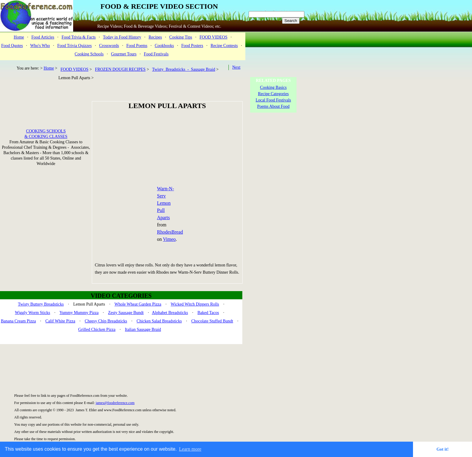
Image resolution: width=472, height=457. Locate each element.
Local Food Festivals (273, 100)
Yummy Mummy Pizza (79, 312)
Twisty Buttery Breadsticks (41, 304)
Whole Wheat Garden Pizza (137, 304)
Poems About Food (273, 106)
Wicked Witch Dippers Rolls (195, 304)
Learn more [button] (190, 449)
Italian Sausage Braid (143, 329)
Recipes (155, 37)
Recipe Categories (273, 94)
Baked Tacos (208, 312)
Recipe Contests (224, 45)
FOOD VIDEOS (214, 37)
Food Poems (137, 45)
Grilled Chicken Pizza (97, 329)
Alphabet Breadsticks (170, 312)
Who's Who (40, 45)
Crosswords (109, 45)
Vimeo (169, 239)
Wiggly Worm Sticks (32, 312)
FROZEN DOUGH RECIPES (120, 69)
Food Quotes (12, 45)
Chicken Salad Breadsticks (159, 321)
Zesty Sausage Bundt (126, 312)
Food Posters (192, 45)
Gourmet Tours (124, 54)
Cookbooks (164, 45)
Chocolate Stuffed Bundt (212, 321)
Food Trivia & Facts (79, 37)
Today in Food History (122, 37)
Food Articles (42, 37)
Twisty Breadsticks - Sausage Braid (183, 69)
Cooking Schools (89, 54)
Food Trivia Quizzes (74, 45)
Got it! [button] (442, 449)
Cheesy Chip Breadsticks (106, 321)
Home (19, 37)
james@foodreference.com (115, 403)
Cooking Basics (273, 87)
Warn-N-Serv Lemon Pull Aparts (165, 203)
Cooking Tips (180, 37)
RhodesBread (170, 232)
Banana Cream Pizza (18, 321)
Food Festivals (156, 54)
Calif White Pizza (60, 321)
